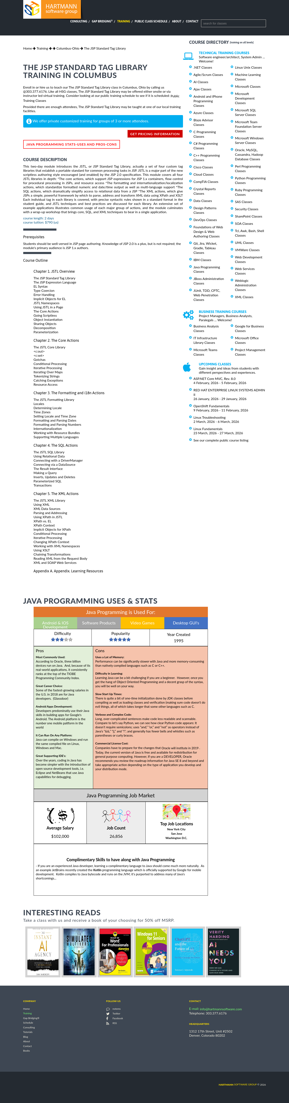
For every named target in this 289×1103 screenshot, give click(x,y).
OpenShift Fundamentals (211, 406)
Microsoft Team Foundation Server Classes (248, 126)
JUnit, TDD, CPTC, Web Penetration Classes (207, 295)
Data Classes (203, 201)
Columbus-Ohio (67, 48)
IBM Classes (202, 260)
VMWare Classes (247, 250)
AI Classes (201, 82)
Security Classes (247, 209)
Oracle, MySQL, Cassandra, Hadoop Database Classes (249, 154)
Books (26, 1050)
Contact (192, 21)
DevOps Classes (205, 220)
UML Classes (244, 242)
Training (123, 21)
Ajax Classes (202, 89)
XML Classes (244, 297)
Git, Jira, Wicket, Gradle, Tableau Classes (205, 247)
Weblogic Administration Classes (245, 285)
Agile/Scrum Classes (208, 75)
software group (238, 1084)
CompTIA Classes (206, 182)
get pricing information (155, 134)
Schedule (28, 1022)
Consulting (78, 21)
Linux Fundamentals (208, 429)
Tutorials (28, 1032)
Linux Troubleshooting (210, 417)
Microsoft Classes (248, 86)
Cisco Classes (203, 167)
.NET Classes (203, 67)
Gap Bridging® (31, 1018)
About (176, 21)
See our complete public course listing (221, 440)
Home (27, 48)
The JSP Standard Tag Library (105, 48)
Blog (25, 1036)
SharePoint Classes (248, 216)
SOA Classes (244, 223)
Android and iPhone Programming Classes (208, 100)
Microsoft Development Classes (245, 98)
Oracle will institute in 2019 (180, 748)
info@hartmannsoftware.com (221, 1009)
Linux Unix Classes (248, 67)
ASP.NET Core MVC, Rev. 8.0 (215, 379)
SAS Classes (243, 202)
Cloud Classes (204, 174)
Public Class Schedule (151, 21)
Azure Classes (204, 113)
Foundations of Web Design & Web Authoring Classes (208, 231)
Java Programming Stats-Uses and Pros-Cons (71, 144)
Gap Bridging (102, 21)
